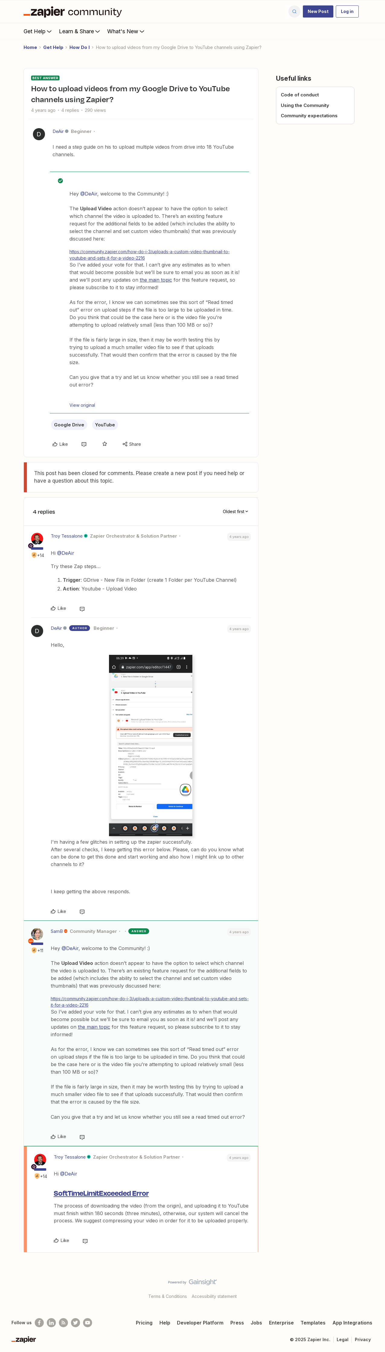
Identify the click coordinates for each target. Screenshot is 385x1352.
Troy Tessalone (67, 536)
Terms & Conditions (167, 1296)
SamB (57, 931)
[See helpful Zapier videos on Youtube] (87, 1322)
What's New (126, 31)
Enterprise (281, 1323)
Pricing (144, 1323)
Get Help (38, 31)
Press (237, 1323)
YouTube (105, 425)
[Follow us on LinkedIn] (51, 1322)
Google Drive (69, 425)
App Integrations (352, 1323)
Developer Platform (200, 1323)
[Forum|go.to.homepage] (74, 11)
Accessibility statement (214, 1296)
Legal (342, 1339)
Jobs (256, 1323)
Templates (313, 1323)
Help (164, 1323)
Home (30, 47)
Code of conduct (300, 95)
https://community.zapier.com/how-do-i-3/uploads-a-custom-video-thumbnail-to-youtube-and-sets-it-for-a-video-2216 (149, 254)
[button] (318, 11)
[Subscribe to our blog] (63, 1322)
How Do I (79, 47)
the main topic (156, 280)
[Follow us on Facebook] (39, 1322)
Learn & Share (80, 31)
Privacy (363, 1339)
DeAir (58, 131)
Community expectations (309, 115)
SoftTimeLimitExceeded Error (101, 1192)
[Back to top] (373, 1287)
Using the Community (305, 105)
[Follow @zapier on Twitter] (75, 1322)
